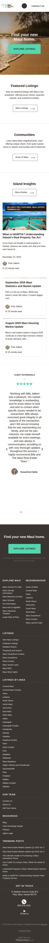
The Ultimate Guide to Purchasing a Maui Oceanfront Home (20, 856)
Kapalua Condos (10, 740)
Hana (28, 594)
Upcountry (30, 605)
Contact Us (7, 801)
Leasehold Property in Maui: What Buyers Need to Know (24, 870)
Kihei (5, 743)
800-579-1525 (24, 905)
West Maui (30, 612)
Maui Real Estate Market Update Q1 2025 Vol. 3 (23, 847)
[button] (23, 5)
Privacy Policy (25, 931)
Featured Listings (10, 643)
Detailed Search (10, 647)
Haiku (5, 718)
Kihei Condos (8, 747)
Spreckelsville (9, 769)
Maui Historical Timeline (9, 612)
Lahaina (29, 598)
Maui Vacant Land (10, 665)
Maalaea (6, 754)
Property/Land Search (12, 650)
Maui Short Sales (10, 672)
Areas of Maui (32, 587)
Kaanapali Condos (11, 726)
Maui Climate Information (8, 591)
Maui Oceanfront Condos (13, 654)
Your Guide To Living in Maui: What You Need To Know (24, 863)
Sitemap (44, 924)
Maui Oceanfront (33, 615)
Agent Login (8, 833)
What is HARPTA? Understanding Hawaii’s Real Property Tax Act (23, 876)
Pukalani (6, 776)
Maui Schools (8, 600)
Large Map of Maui (11, 617)
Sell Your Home (9, 808)
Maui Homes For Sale (12, 587)
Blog (5, 822)
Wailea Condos (9, 783)
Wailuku (6, 786)
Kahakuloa (7, 729)
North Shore (31, 601)
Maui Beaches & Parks (12, 596)
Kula (5, 751)
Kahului (6, 733)
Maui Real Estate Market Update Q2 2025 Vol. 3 (23, 851)
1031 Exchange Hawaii (13, 826)
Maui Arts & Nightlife (11, 607)
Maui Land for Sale (34, 623)
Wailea (5, 779)
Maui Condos (31, 619)
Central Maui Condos (12, 690)
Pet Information (9, 604)
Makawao (7, 758)
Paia (5, 772)
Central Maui (31, 590)
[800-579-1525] (24, 901)
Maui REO (7, 668)
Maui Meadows (9, 761)
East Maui (7, 711)
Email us (24, 914)
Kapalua (6, 736)
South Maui (31, 608)
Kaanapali (7, 722)
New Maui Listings (11, 640)
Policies (6, 829)
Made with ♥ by (24, 937)
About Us (7, 804)
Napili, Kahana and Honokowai (16, 765)
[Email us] (24, 911)
